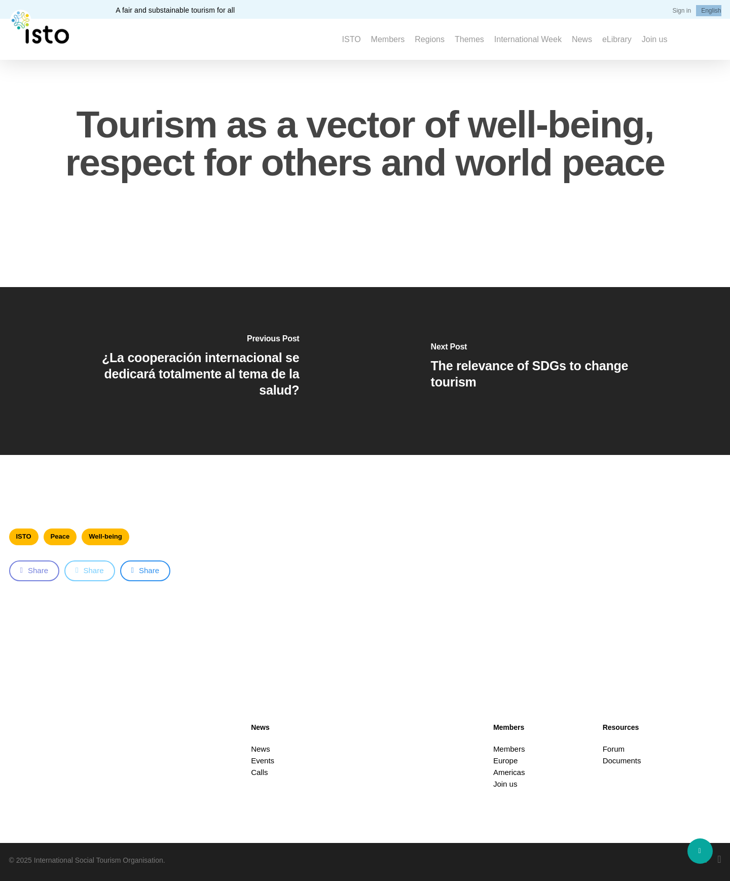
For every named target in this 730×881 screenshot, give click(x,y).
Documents (622, 760)
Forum (614, 749)
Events (262, 760)
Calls (259, 772)
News (260, 749)
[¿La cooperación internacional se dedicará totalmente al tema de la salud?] (182, 371)
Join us (505, 784)
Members (509, 749)
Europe (505, 760)
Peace (60, 536)
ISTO (23, 536)
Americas (509, 772)
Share (34, 570)
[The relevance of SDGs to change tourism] (547, 371)
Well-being (105, 536)
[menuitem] (711, 10)
